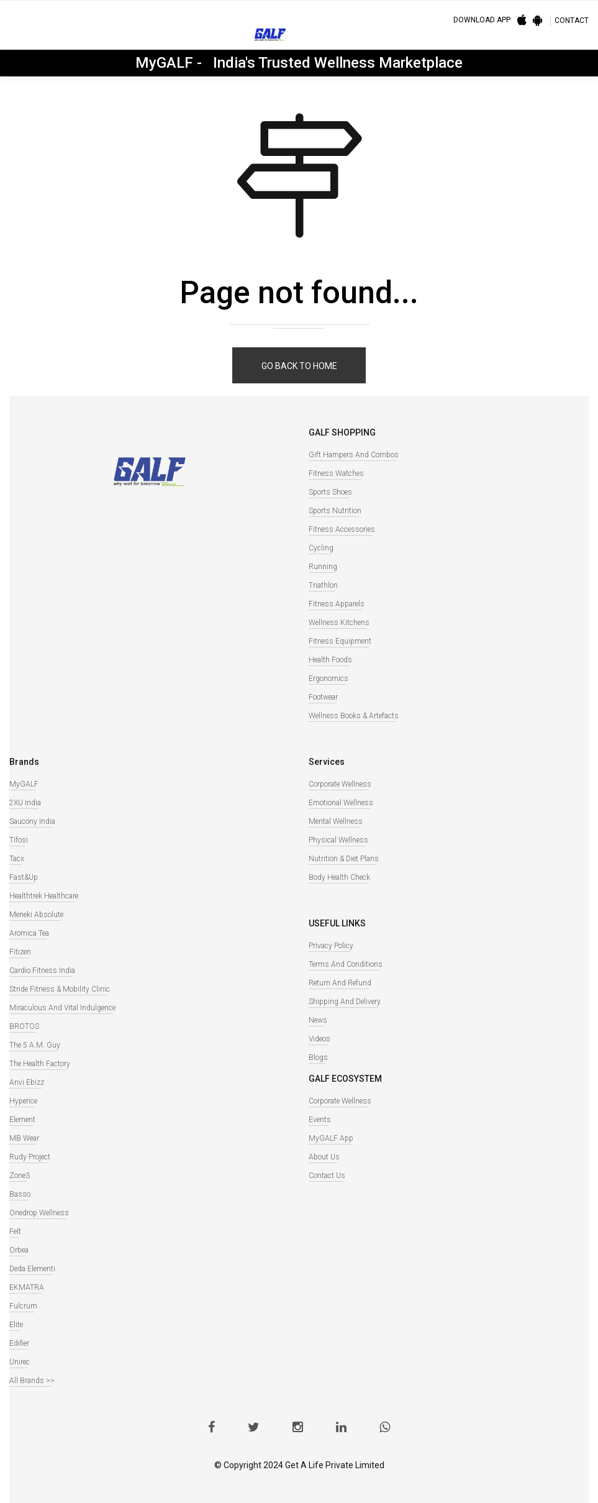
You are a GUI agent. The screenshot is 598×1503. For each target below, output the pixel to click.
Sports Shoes (330, 492)
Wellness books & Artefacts (354, 715)
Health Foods (330, 660)
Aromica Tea (29, 933)
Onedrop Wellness (39, 1212)
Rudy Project (29, 1157)
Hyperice (23, 1101)
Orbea (19, 1250)
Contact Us (327, 1175)
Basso (19, 1194)
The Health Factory (39, 1063)
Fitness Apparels (337, 604)
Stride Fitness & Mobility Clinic (59, 989)
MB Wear (24, 1138)
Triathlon (323, 585)
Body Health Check (339, 877)
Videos (319, 1039)
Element (22, 1119)
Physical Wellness (338, 840)
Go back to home (299, 366)
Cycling (321, 548)
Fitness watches (336, 473)
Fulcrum (23, 1306)
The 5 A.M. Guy (34, 1045)
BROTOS (24, 1026)
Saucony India (32, 821)
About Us (324, 1157)
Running (323, 566)
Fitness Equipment (340, 641)
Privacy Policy (331, 945)
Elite (16, 1324)
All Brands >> (32, 1380)
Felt (15, 1231)
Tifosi (18, 840)
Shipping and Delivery (345, 1001)
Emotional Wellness (341, 802)
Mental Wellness (336, 821)
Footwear (323, 697)
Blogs (318, 1057)
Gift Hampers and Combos (354, 454)
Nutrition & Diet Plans (344, 858)
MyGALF (24, 784)
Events (320, 1119)
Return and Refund (340, 983)
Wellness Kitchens (339, 622)
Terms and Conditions (346, 964)
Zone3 (19, 1175)
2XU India (25, 802)
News (318, 1020)
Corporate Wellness (340, 784)
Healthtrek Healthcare (43, 896)
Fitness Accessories (342, 529)
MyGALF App (331, 1138)
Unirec (19, 1362)
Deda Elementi (32, 1268)
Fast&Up (23, 877)
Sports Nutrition (335, 510)
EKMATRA (26, 1287)
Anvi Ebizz (26, 1082)
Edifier (19, 1343)
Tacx (16, 858)
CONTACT (572, 20)
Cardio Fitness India (42, 970)
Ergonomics (328, 678)
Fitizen (20, 952)
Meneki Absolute (36, 914)
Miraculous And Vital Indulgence (62, 1007)
